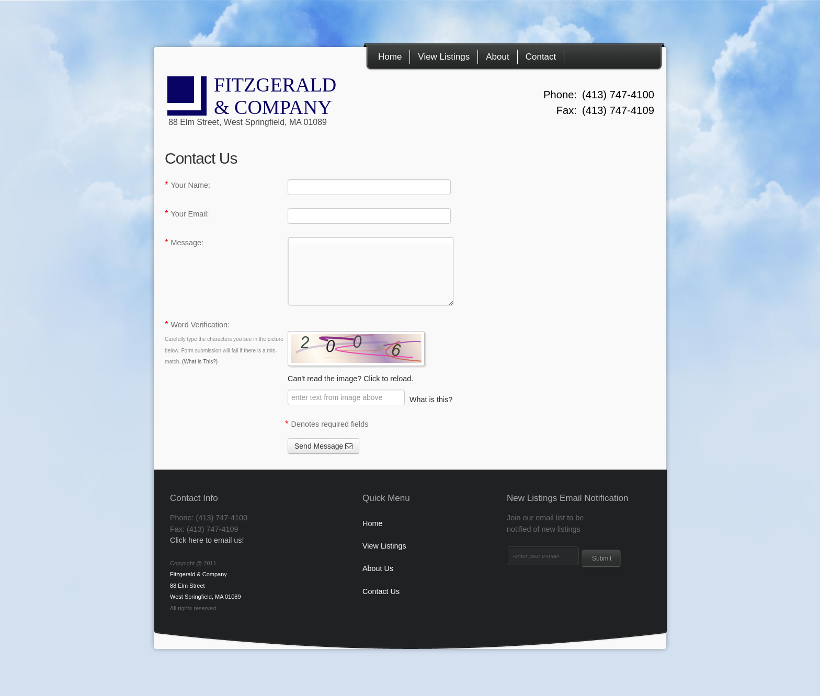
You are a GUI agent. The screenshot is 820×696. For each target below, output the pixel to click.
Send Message (323, 446)
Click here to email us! (207, 540)
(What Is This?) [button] (200, 361)
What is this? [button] (430, 399)
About (497, 57)
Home (390, 57)
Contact (541, 57)
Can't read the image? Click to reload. (370, 357)
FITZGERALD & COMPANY (275, 104)
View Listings (444, 57)
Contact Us (381, 591)
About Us (377, 568)
